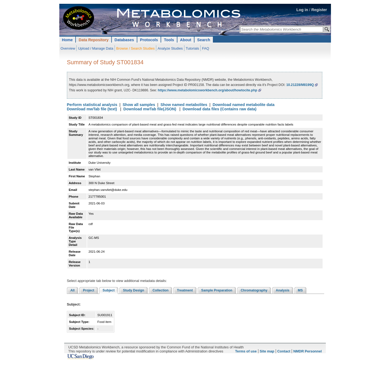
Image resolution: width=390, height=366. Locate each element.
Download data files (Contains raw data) (219, 109)
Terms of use (246, 351)
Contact (283, 351)
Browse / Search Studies (135, 48)
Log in (302, 10)
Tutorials (192, 48)
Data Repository (93, 40)
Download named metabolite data (244, 104)
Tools (169, 40)
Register (319, 10)
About (185, 40)
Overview (68, 48)
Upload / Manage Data (95, 48)
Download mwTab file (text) (92, 109)
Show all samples (139, 104)
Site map (267, 351)
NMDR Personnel (307, 351)
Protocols (149, 40)
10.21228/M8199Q (300, 85)
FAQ (205, 48)
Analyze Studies (170, 48)
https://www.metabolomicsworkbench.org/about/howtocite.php (207, 90)
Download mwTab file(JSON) (149, 109)
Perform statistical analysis (92, 104)
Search (203, 40)
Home (67, 40)
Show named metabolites (183, 104)
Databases (124, 40)
